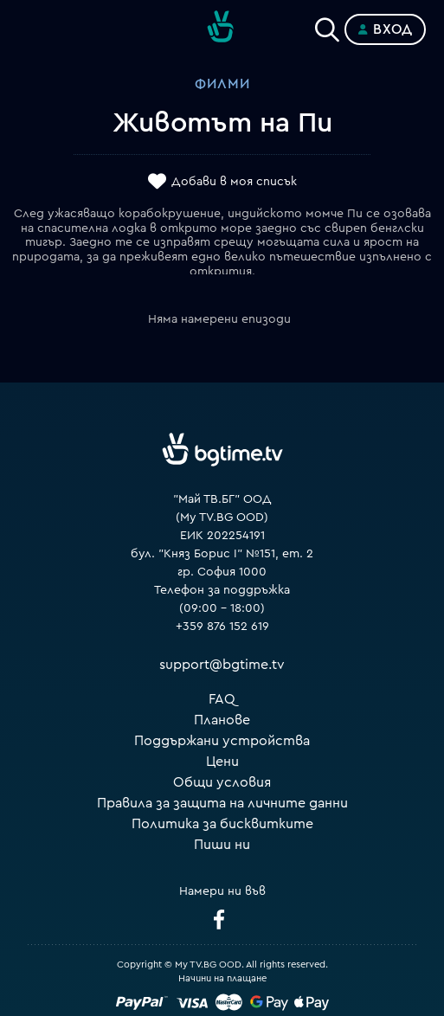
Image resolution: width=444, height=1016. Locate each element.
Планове (222, 720)
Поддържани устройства (222, 741)
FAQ (222, 699)
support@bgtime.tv (222, 665)
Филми (222, 84)
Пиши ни (222, 845)
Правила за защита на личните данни (222, 803)
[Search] (327, 26)
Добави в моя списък (234, 182)
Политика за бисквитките (222, 824)
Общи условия (222, 782)
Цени (222, 761)
